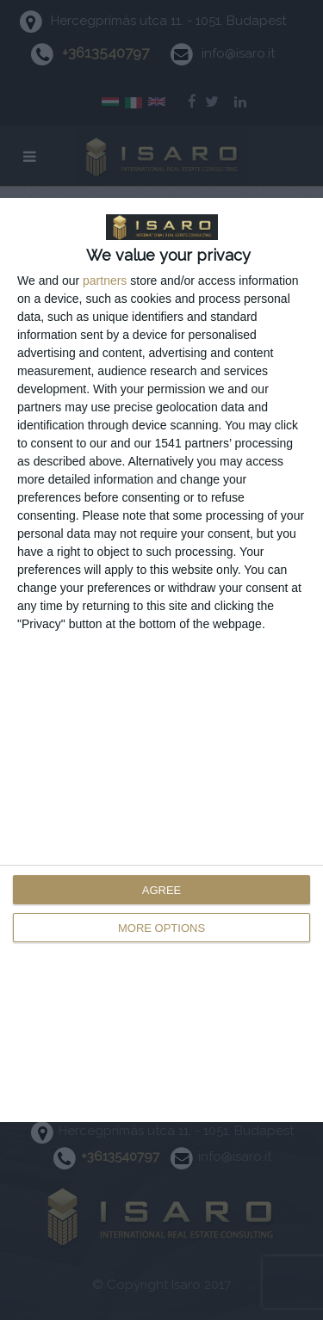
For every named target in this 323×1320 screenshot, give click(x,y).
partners (105, 280)
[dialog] (161, 660)
